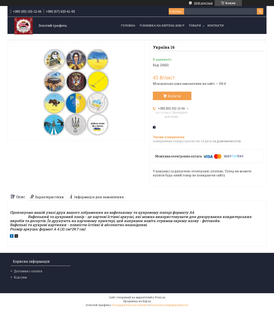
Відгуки (20, 277)
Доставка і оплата (28, 271)
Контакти (215, 25)
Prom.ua (160, 297)
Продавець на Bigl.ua (137, 301)
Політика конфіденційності (169, 305)
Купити (174, 96)
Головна (128, 25)
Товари (195, 25)
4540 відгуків (203, 3)
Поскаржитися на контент (130, 305)
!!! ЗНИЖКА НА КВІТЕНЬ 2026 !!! (162, 25)
